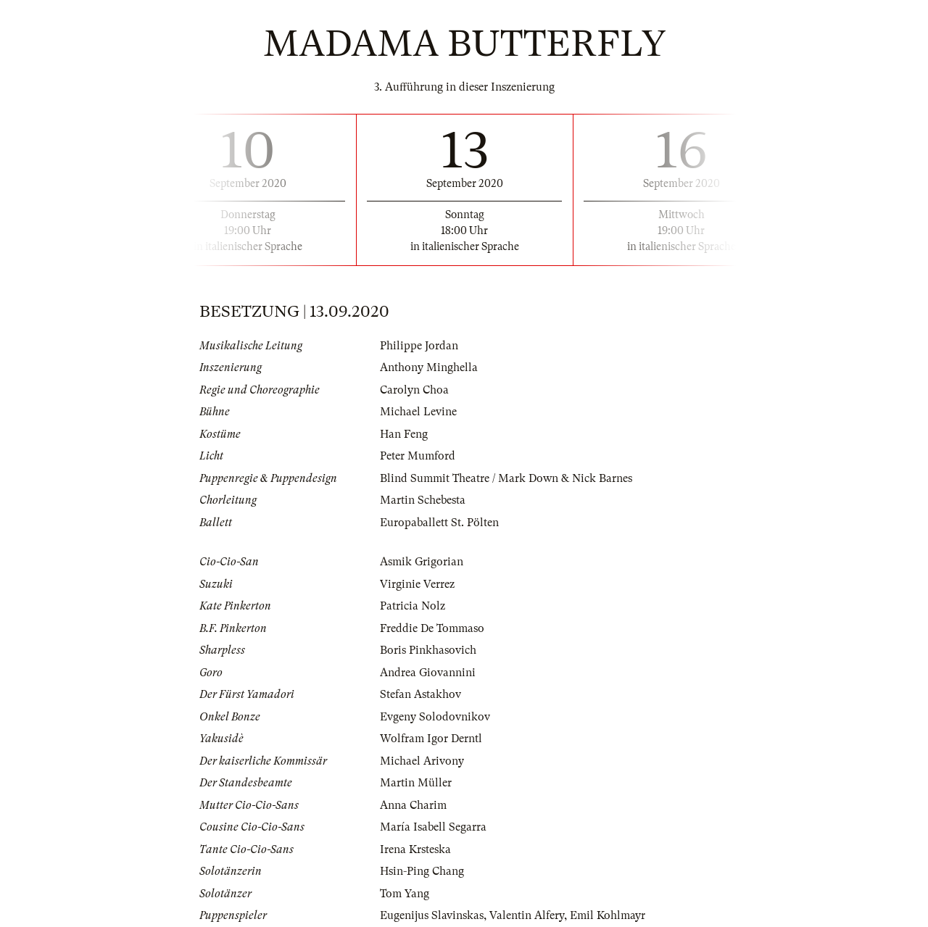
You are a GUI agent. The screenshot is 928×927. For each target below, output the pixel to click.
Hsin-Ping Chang (422, 871)
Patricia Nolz (412, 605)
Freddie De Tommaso (432, 628)
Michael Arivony (422, 761)
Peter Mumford (417, 455)
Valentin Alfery (526, 915)
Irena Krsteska (415, 849)
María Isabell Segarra (433, 827)
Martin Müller (416, 782)
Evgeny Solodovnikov (435, 716)
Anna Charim (413, 805)
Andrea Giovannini (428, 672)
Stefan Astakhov (420, 694)
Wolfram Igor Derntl (431, 738)
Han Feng (404, 434)
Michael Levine (418, 411)
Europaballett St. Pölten (439, 522)
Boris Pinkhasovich (428, 650)
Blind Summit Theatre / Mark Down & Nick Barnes (506, 478)
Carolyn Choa (414, 389)
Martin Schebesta (422, 500)
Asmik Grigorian (421, 561)
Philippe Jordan (419, 345)
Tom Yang (404, 893)
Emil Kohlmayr (607, 915)
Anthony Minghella (429, 367)
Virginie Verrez (417, 584)
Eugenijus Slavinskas (432, 915)
